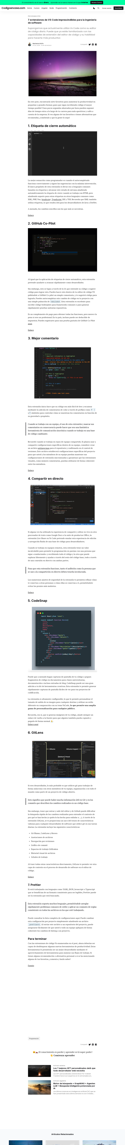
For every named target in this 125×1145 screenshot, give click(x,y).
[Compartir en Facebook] (96, 44)
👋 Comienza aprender (62, 1055)
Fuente (31, 965)
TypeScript (56, 199)
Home (29, 8)
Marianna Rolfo (38, 44)
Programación (61, 8)
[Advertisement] (58, 1115)
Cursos (36, 8)
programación (34, 16)
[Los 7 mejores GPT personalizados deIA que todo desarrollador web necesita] (39, 1071)
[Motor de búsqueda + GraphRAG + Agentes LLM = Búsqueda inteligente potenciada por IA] (39, 1087)
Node (52, 8)
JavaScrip (46, 199)
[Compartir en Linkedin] (93, 44)
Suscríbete (118, 8)
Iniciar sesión (106, 8)
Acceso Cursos (97, 2)
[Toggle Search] (98, 8)
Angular (44, 8)
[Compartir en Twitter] (89, 44)
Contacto (73, 8)
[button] (94, 8)
